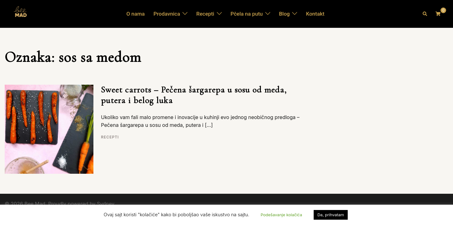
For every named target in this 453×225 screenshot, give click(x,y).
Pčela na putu (247, 14)
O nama (136, 14)
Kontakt (315, 14)
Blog (284, 14)
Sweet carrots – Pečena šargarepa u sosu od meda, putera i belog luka (194, 95)
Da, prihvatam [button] (330, 214)
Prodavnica (166, 14)
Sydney (105, 204)
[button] (425, 14)
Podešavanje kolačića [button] (281, 214)
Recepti (205, 14)
